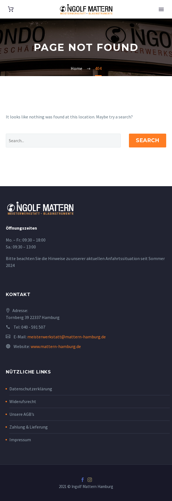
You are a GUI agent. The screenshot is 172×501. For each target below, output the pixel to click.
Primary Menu (161, 9)
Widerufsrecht (22, 401)
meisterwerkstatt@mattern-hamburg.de (66, 336)
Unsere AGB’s (21, 414)
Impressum (20, 439)
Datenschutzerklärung (30, 388)
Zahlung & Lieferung (28, 427)
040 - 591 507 (33, 327)
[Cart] (11, 9)
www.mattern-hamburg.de (56, 346)
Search (147, 140)
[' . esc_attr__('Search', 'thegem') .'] (63, 140)
